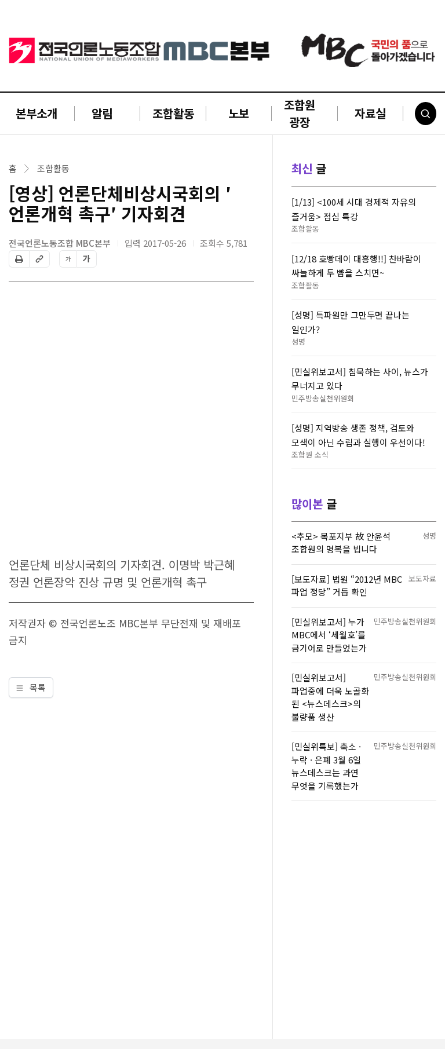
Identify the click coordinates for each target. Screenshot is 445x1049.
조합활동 (173, 113)
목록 (31, 687)
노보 (238, 113)
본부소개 (36, 113)
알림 (102, 113)
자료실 (370, 113)
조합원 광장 (299, 113)
